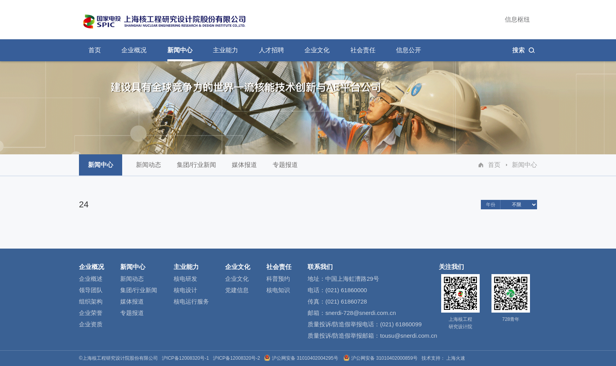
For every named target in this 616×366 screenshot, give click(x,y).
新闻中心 (524, 164)
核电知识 (278, 290)
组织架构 (91, 301)
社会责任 (279, 267)
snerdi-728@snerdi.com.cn (360, 312)
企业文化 (237, 267)
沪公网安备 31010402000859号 (381, 358)
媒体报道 (244, 168)
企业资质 (91, 324)
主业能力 (186, 267)
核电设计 (185, 290)
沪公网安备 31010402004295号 (301, 358)
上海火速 (455, 358)
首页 (494, 164)
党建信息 (237, 290)
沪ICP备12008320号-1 (185, 358)
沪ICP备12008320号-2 (236, 358)
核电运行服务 (191, 301)
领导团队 (91, 290)
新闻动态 (148, 168)
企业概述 (91, 278)
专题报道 (285, 168)
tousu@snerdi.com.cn (408, 335)
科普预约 (278, 278)
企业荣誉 (91, 312)
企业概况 (91, 267)
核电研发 (185, 278)
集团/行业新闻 (196, 168)
